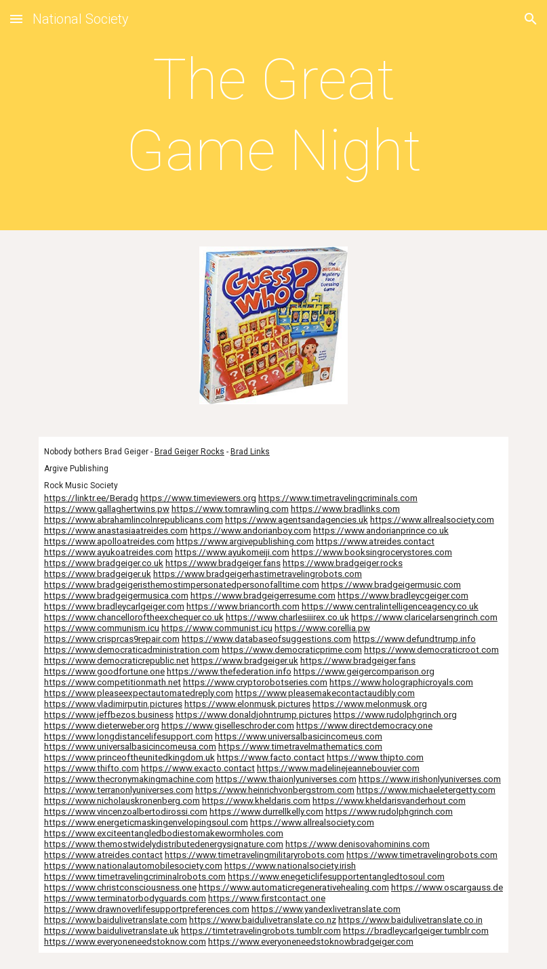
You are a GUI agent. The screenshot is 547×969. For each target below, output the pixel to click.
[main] (273, 115)
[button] (16, 18)
